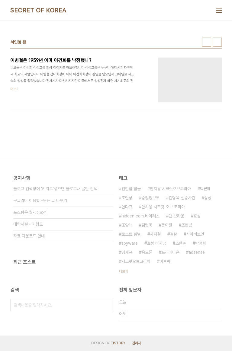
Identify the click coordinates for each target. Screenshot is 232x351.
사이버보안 (195, 234)
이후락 (165, 261)
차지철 (155, 234)
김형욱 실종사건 (182, 197)
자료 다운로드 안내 (29, 235)
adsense (196, 252)
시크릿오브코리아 (135, 261)
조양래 (126, 225)
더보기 (123, 271)
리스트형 (217, 42)
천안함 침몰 (131, 188)
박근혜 (205, 188)
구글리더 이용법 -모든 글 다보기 (40, 200)
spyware (129, 243)
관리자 (136, 343)
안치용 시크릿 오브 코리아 (163, 206)
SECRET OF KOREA (38, 10)
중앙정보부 (150, 197)
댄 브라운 (176, 216)
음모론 (146, 252)
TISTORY (118, 343)
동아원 (166, 225)
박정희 (200, 243)
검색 (107, 305)
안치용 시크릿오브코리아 (170, 188)
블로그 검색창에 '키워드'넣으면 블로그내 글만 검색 (55, 188)
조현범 (186, 225)
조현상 (126, 197)
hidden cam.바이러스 (140, 216)
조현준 (180, 243)
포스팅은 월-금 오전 (30, 212)
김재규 (126, 252)
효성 (197, 216)
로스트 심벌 (131, 234)
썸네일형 (206, 42)
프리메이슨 (170, 252)
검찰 (173, 234)
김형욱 (146, 225)
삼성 (207, 197)
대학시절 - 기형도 (28, 224)
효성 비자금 (156, 243)
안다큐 (126, 206)
